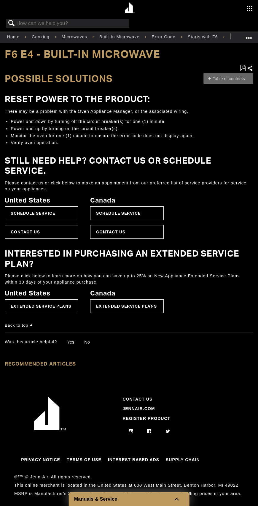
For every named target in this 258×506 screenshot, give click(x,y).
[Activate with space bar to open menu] (250, 9)
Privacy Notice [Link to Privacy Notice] (40, 459)
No (87, 342)
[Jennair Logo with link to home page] (50, 429)
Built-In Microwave (120, 36)
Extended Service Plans (41, 306)
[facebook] (149, 431)
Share (250, 68)
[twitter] (168, 431)
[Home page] (130, 8)
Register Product (146, 418)
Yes (70, 342)
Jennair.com (138, 408)
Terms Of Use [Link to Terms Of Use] (84, 459)
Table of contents (229, 78)
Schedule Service (33, 213)
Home (14, 36)
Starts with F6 (203, 36)
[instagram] (131, 431)
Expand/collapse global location (249, 35)
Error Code (164, 36)
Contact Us (25, 231)
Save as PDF (243, 68)
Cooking (41, 36)
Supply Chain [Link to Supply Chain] (183, 459)
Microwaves (75, 36)
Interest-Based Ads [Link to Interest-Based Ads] (133, 459)
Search (11, 23)
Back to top (16, 325)
